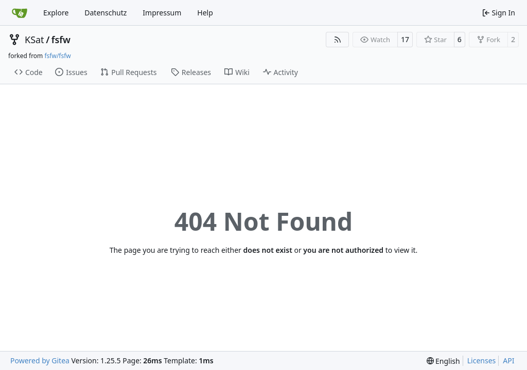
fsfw (61, 39)
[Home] (19, 13)
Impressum (162, 12)
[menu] (443, 361)
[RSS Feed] (337, 39)
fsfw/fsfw (57, 55)
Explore (55, 12)
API (508, 360)
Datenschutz (105, 12)
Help (205, 12)
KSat (34, 39)
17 (405, 39)
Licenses (481, 360)
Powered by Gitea (39, 360)
